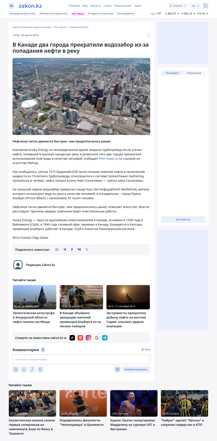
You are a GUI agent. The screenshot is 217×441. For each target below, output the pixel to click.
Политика (74, 5)
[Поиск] (205, 6)
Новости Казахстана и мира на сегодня (32, 27)
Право (137, 5)
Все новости (61, 27)
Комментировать (136, 369)
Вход (147, 349)
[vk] (79, 250)
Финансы (95, 5)
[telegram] (64, 250)
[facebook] (72, 250)
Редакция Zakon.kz (79, 27)
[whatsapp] (57, 250)
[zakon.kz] (30, 6)
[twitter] (87, 250)
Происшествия (122, 5)
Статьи (107, 5)
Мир (85, 5)
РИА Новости (108, 158)
